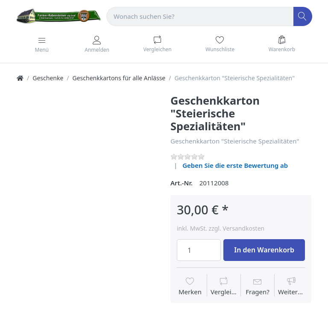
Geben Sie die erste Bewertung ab (235, 165)
